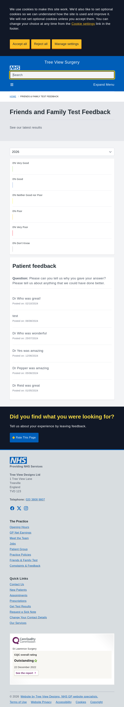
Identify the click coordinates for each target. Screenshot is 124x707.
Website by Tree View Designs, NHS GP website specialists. (59, 696)
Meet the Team (19, 538)
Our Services (18, 623)
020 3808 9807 (35, 499)
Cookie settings (83, 24)
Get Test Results (20, 606)
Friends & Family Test (24, 560)
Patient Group (19, 549)
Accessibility (64, 702)
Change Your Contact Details (28, 617)
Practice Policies (20, 554)
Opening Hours (19, 527)
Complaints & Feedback (25, 565)
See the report (24, 672)
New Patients (18, 589)
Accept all (20, 44)
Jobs (13, 543)
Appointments (19, 595)
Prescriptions (18, 600)
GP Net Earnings (20, 532)
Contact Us (17, 584)
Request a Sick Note (23, 611)
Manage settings (67, 44)
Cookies (81, 702)
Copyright (96, 702)
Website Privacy (41, 702)
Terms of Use (18, 702)
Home (13, 96)
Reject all (40, 44)
